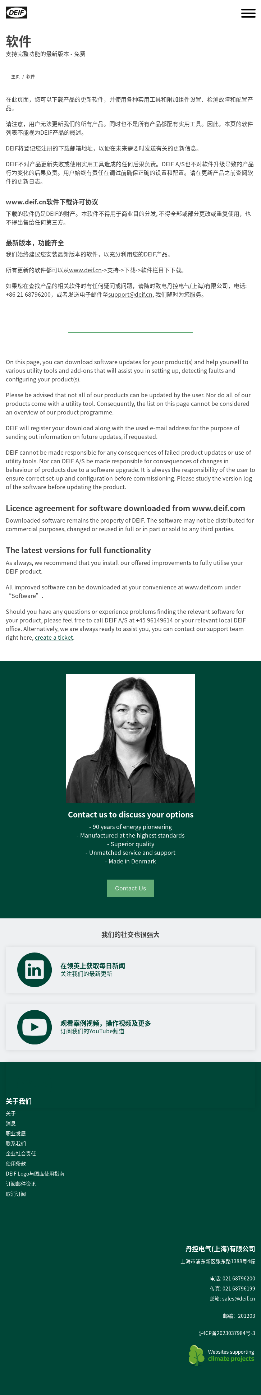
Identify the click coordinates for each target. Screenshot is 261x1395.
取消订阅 (16, 1193)
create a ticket (54, 637)
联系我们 (16, 1143)
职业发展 (16, 1133)
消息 (11, 1123)
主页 (15, 76)
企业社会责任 (21, 1153)
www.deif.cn (26, 202)
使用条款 (16, 1163)
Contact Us (130, 888)
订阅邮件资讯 (21, 1183)
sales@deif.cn (238, 1298)
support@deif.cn (130, 294)
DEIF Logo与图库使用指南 (35, 1173)
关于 (11, 1113)
